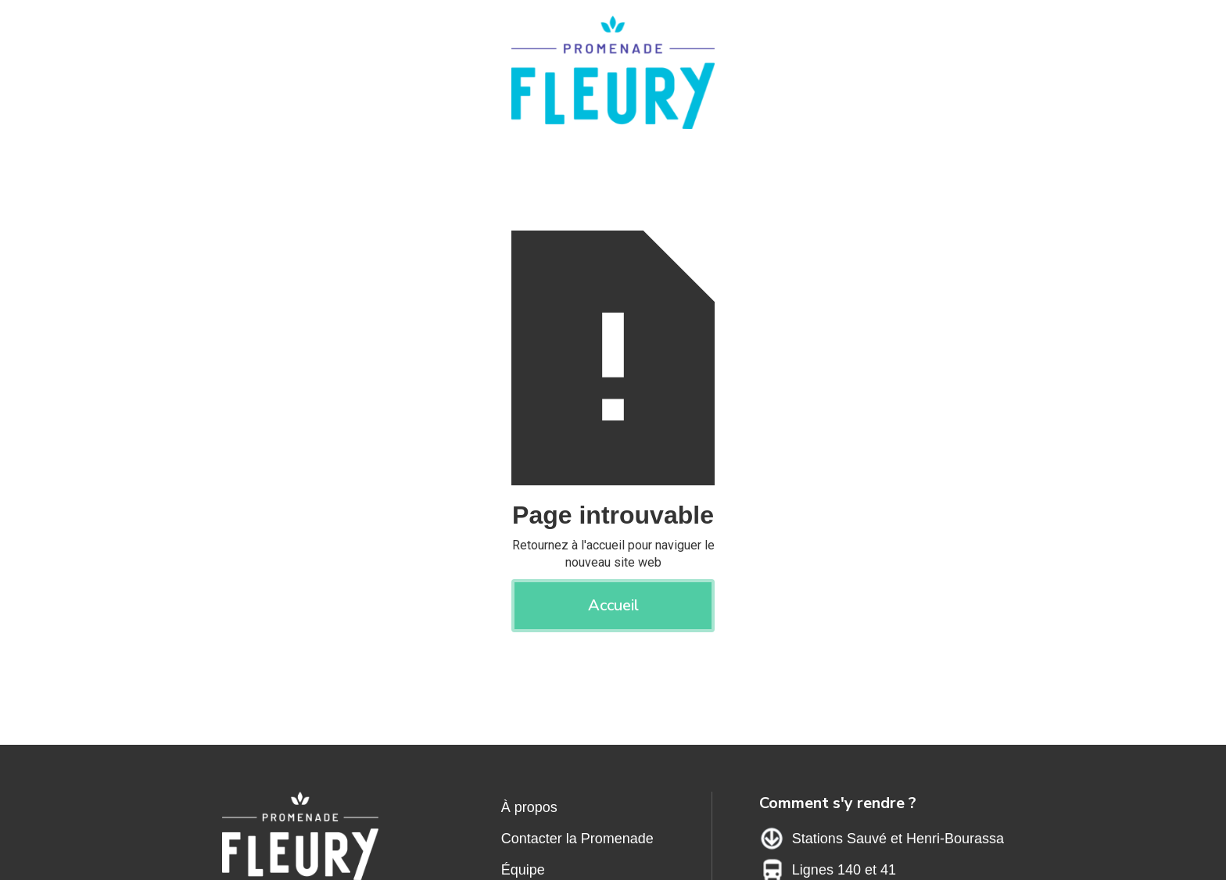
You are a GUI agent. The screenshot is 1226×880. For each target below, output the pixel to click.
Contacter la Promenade (577, 838)
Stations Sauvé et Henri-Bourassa (898, 838)
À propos (529, 807)
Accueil (613, 605)
